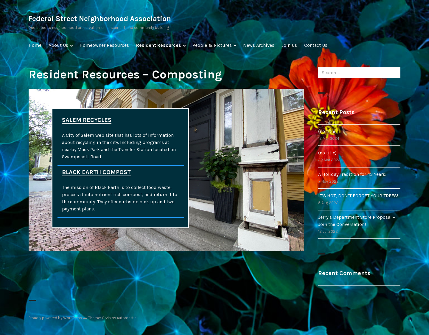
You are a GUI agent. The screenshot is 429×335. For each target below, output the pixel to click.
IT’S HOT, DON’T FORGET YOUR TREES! (358, 195)
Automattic (126, 318)
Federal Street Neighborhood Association (100, 18)
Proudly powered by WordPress (55, 318)
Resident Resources (158, 45)
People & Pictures (212, 45)
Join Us (289, 45)
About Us (58, 45)
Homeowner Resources (104, 45)
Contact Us (315, 45)
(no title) (327, 131)
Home (35, 45)
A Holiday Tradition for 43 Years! (352, 174)
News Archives (258, 45)
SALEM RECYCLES (86, 120)
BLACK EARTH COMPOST (96, 172)
